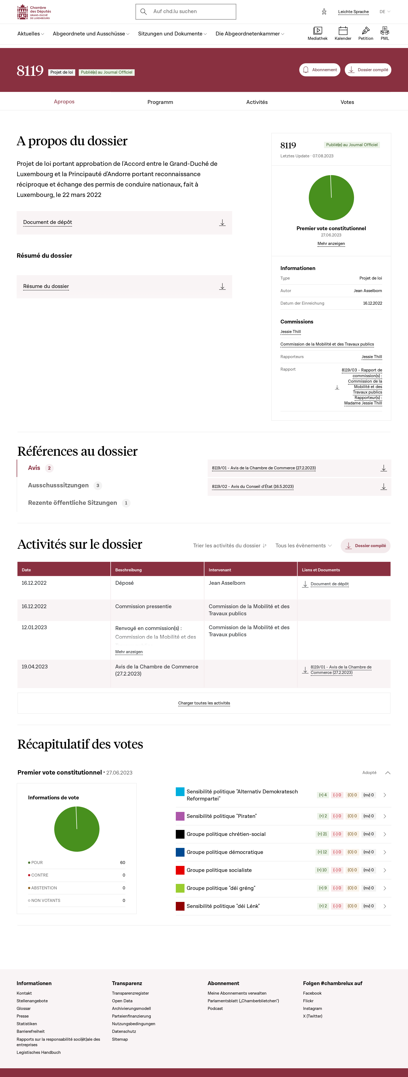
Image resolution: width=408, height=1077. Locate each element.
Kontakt (24, 993)
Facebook (312, 993)
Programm (160, 102)
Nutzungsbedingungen (133, 1024)
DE (382, 11)
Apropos (64, 101)
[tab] (93, 468)
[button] (283, 795)
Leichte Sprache (353, 11)
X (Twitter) (312, 1016)
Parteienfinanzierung (131, 1016)
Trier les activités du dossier (227, 545)
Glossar (24, 1008)
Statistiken (27, 1024)
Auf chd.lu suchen (175, 11)
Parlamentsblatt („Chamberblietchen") (243, 1001)
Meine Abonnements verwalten (237, 993)
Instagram (312, 1008)
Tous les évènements (301, 545)
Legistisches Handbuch (39, 1052)
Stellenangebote (32, 1001)
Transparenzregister (130, 993)
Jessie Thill (290, 331)
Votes (347, 102)
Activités (257, 102)
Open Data (122, 1001)
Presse (23, 1016)
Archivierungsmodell (131, 1008)
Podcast (215, 1008)
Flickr (308, 1001)
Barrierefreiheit (31, 1031)
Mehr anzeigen (331, 243)
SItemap (120, 1039)
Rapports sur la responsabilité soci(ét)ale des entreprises (58, 1042)
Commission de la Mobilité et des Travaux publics (327, 344)
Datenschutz (124, 1031)
